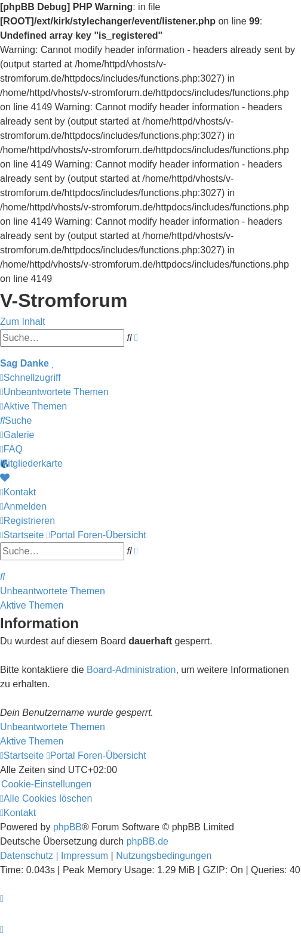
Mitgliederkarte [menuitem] (31, 463)
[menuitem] (54, 392)
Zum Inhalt (22, 322)
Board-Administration (131, 670)
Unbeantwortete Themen (52, 591)
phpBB (67, 827)
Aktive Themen (31, 605)
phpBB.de (147, 841)
